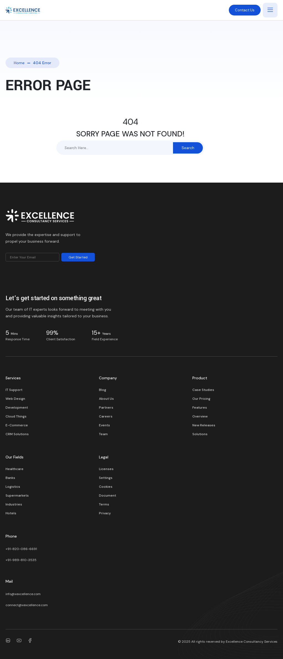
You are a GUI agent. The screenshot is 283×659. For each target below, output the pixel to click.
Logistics (13, 486)
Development (17, 407)
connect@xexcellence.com (27, 605)
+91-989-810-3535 (21, 560)
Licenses (106, 469)
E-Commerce (17, 425)
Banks (10, 477)
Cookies (105, 486)
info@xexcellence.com (23, 594)
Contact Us (245, 10)
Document (107, 495)
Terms (104, 504)
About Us (106, 398)
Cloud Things (16, 416)
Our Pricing (201, 398)
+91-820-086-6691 (21, 549)
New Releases (203, 425)
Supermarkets (17, 495)
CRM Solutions (17, 434)
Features (199, 407)
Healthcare (14, 469)
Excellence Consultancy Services (251, 641)
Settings (105, 477)
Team (103, 434)
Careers (105, 416)
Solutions (200, 434)
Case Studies (203, 389)
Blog (102, 389)
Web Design (15, 398)
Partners (106, 407)
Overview (200, 416)
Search (188, 147)
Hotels (11, 513)
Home (19, 62)
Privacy (105, 513)
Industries (14, 504)
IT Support (14, 389)
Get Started (78, 257)
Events (104, 425)
